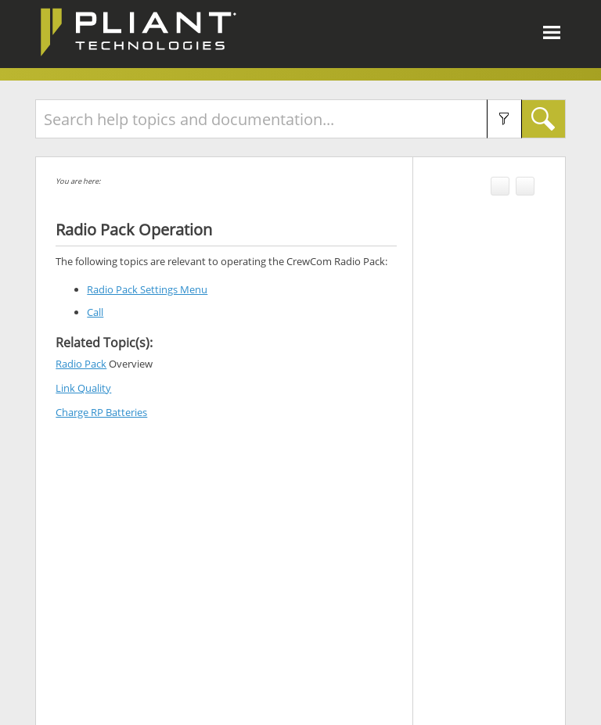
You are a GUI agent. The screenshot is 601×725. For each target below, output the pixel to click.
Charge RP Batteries (101, 412)
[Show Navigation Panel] (551, 32)
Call (95, 312)
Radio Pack (81, 364)
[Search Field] (300, 118)
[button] (504, 118)
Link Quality (83, 388)
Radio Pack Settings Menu (147, 289)
